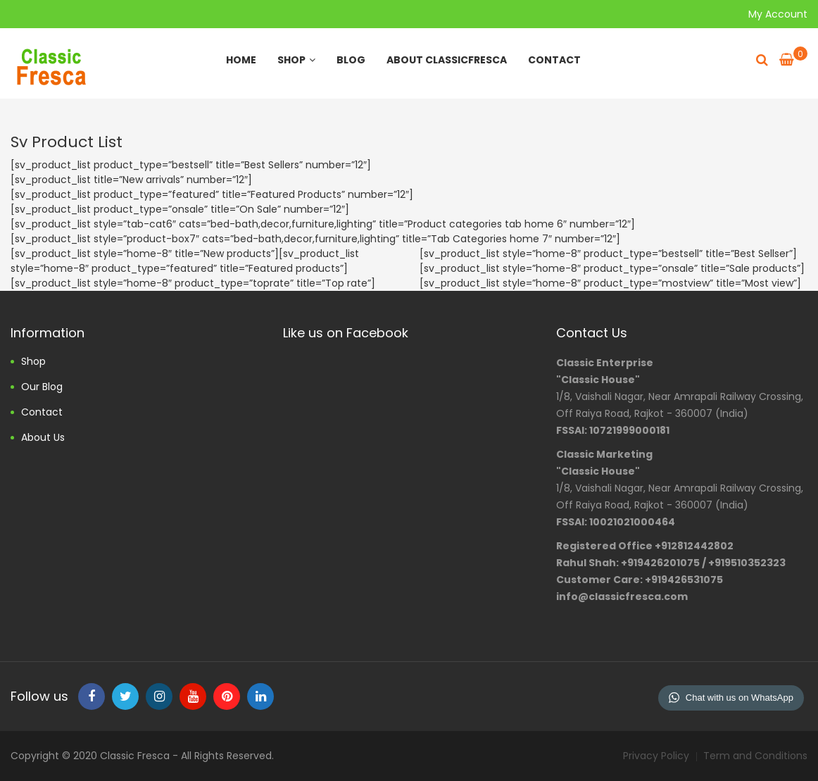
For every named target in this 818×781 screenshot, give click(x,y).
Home (241, 60)
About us (43, 437)
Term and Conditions (755, 756)
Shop (296, 60)
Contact (554, 60)
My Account (777, 14)
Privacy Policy (656, 756)
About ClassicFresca (446, 60)
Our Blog (42, 387)
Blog (350, 60)
